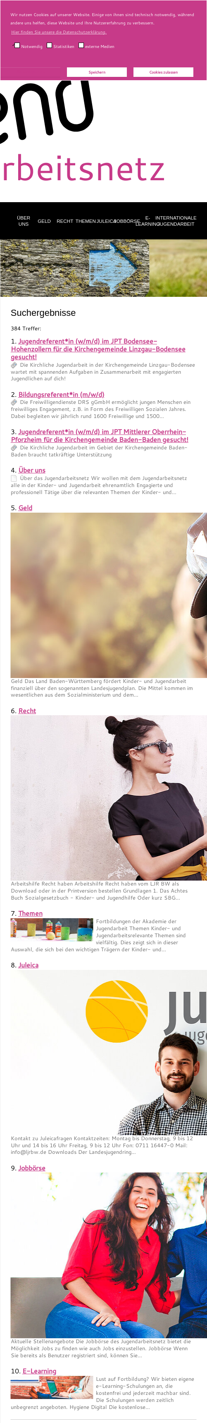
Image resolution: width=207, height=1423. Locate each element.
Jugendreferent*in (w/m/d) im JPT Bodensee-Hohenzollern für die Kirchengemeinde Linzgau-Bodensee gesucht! (98, 349)
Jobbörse (127, 221)
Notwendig (28, 46)
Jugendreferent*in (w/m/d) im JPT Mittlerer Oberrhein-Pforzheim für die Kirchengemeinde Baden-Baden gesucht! (99, 435)
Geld (44, 221)
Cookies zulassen (163, 72)
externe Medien (96, 46)
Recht (65, 221)
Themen (86, 221)
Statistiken (60, 46)
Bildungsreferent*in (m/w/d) (61, 394)
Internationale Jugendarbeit (176, 221)
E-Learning (148, 221)
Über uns (23, 221)
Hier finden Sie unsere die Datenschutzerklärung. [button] (59, 32)
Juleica (107, 221)
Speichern (96, 72)
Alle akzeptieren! (30, 71)
